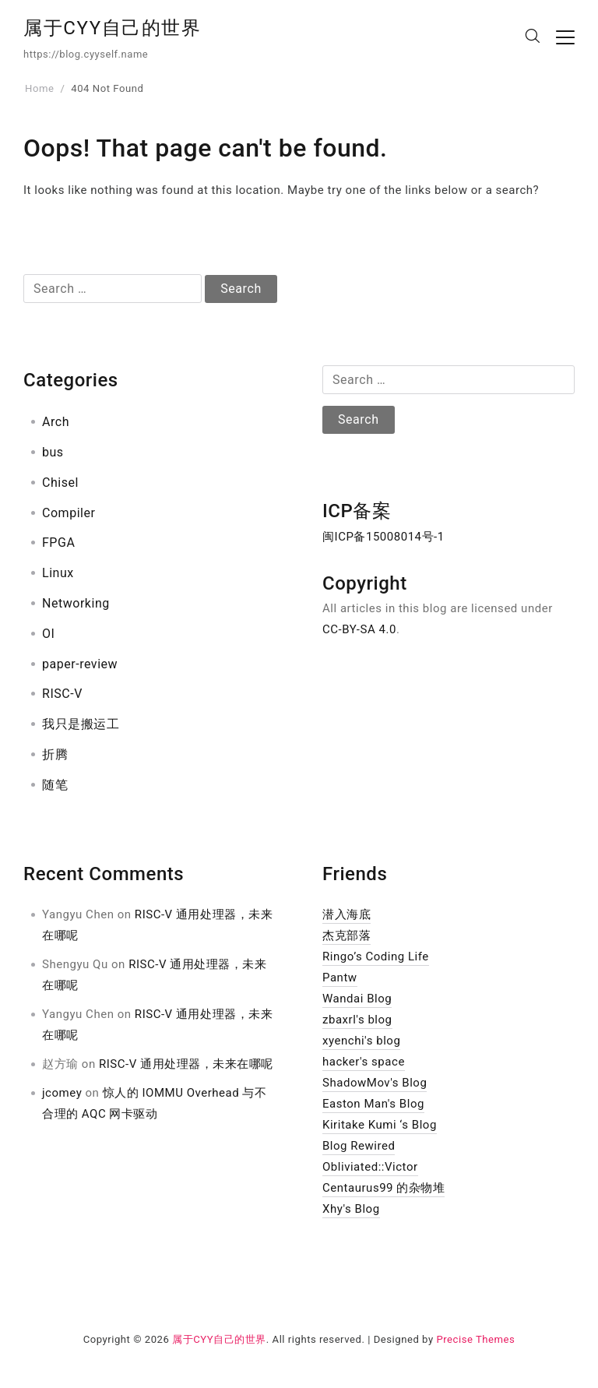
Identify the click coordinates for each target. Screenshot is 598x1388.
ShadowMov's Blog (374, 1083)
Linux (58, 572)
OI (48, 633)
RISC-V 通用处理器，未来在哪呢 (186, 1064)
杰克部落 (346, 935)
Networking (76, 603)
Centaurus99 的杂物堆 (383, 1188)
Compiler (68, 513)
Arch (55, 421)
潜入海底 (346, 914)
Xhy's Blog (351, 1209)
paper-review (80, 664)
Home (39, 88)
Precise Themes (475, 1339)
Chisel (60, 482)
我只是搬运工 (80, 724)
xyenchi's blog (361, 1041)
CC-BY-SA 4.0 (359, 629)
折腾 (55, 754)
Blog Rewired (358, 1146)
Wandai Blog (357, 999)
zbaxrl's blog (357, 1020)
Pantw (339, 978)
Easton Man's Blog (373, 1104)
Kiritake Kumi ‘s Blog (379, 1125)
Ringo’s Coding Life (375, 956)
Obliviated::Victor (370, 1167)
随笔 (55, 784)
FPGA (58, 542)
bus (53, 452)
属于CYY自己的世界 (112, 28)
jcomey (62, 1093)
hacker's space (363, 1062)
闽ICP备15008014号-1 (383, 537)
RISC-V (62, 693)
